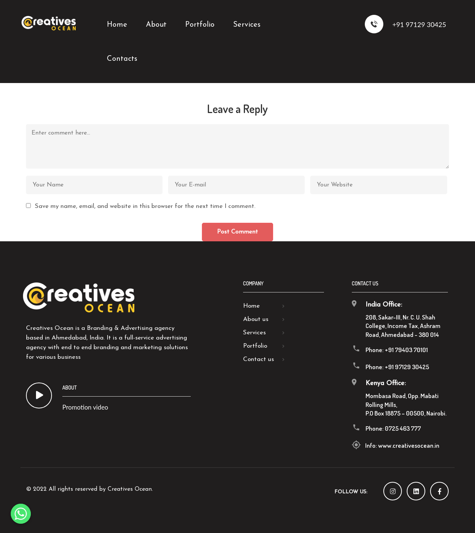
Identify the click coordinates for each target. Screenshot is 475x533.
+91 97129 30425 (405, 24)
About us (255, 319)
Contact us (258, 359)
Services (254, 333)
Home (251, 306)
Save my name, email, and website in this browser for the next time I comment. (145, 206)
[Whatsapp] (21, 514)
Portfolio (255, 346)
